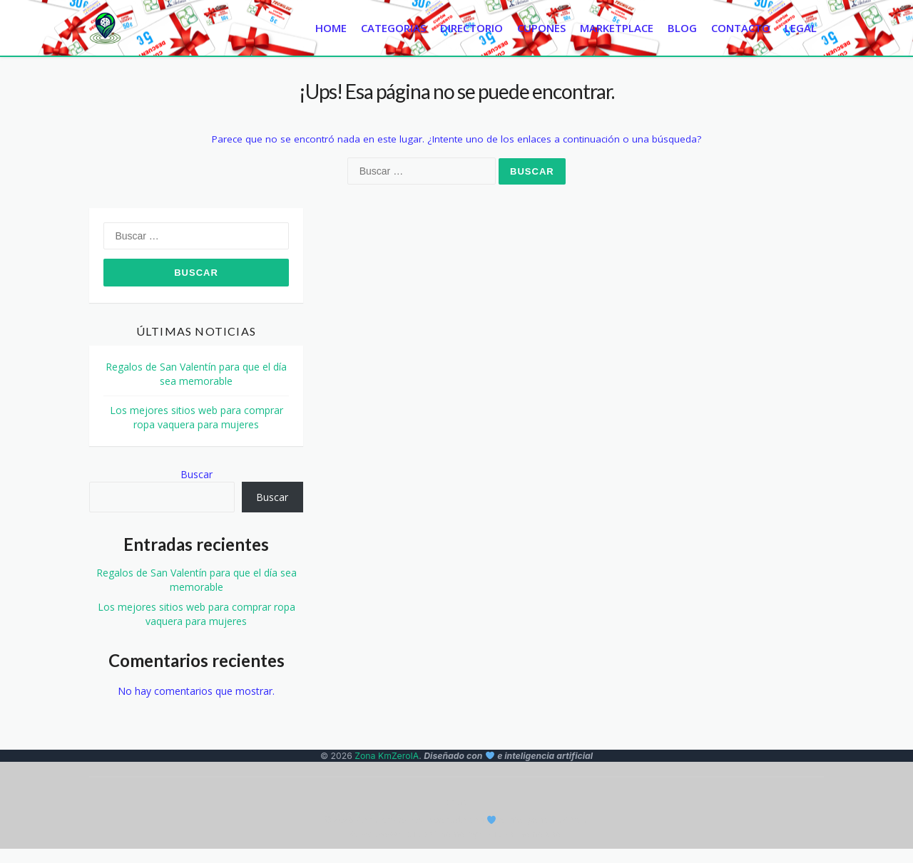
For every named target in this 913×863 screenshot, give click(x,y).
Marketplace (616, 28)
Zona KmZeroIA (387, 755)
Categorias (393, 28)
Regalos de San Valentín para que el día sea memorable (196, 374)
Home (331, 28)
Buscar (196, 474)
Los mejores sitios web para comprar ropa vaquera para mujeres (196, 417)
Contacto (740, 28)
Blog (682, 28)
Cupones (541, 28)
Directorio (471, 28)
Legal (801, 28)
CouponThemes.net (521, 834)
